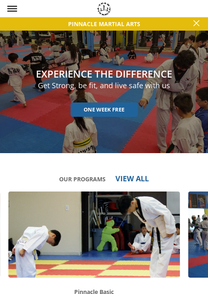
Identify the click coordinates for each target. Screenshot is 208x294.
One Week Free (104, 109)
